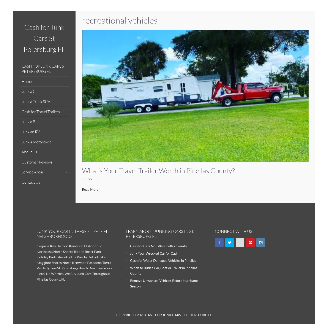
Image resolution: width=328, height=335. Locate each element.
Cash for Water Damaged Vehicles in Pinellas (163, 260)
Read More (90, 189)
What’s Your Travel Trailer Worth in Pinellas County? (158, 170)
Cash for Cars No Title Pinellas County (158, 246)
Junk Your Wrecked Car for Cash (154, 253)
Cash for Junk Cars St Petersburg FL (44, 38)
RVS (89, 179)
